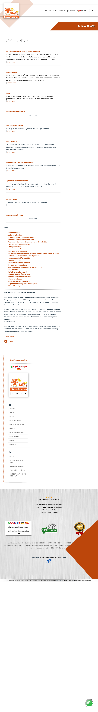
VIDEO (12, 428)
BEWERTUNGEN (15, 421)
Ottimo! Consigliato (15, 286)
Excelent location (14, 260)
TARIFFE (62, 10)
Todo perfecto (13, 270)
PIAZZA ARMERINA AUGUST (16, 461)
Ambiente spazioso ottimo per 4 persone (24, 256)
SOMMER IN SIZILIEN (17, 466)
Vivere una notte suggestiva (19, 244)
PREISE (12, 409)
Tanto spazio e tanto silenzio (19, 281)
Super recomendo (15, 249)
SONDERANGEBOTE (17, 432)
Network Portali (86, 580)
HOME (48, 10)
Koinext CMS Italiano (56, 557)
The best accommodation (18, 265)
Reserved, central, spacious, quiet (21, 237)
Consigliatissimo (14, 246)
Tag (30, 580)
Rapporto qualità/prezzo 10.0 (19, 258)
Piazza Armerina (68, 580)
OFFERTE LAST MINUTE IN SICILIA (18, 475)
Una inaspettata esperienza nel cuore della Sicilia (27, 242)
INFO (12, 440)
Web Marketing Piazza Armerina (47, 580)
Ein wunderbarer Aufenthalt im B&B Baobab (25, 267)
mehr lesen (11, 62)
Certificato (18, 527)
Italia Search (77, 580)
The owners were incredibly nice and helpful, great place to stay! (33, 253)
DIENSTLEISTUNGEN (17, 425)
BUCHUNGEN (86, 26)
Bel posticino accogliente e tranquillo (22, 283)
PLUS (12, 417)
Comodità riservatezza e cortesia (21, 240)
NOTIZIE (13, 444)
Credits (34, 580)
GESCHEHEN (14, 436)
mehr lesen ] (33, 115)
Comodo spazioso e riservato (19, 277)
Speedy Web (44, 557)
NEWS (12, 413)
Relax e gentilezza (15, 279)
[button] (79, 10)
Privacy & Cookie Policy (21, 580)
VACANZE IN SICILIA (17, 470)
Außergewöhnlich (15, 235)
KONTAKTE (71, 10)
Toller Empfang (14, 233)
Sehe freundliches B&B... (17, 251)
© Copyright (10, 580)
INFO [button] (55, 10)
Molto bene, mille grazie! (17, 272)
